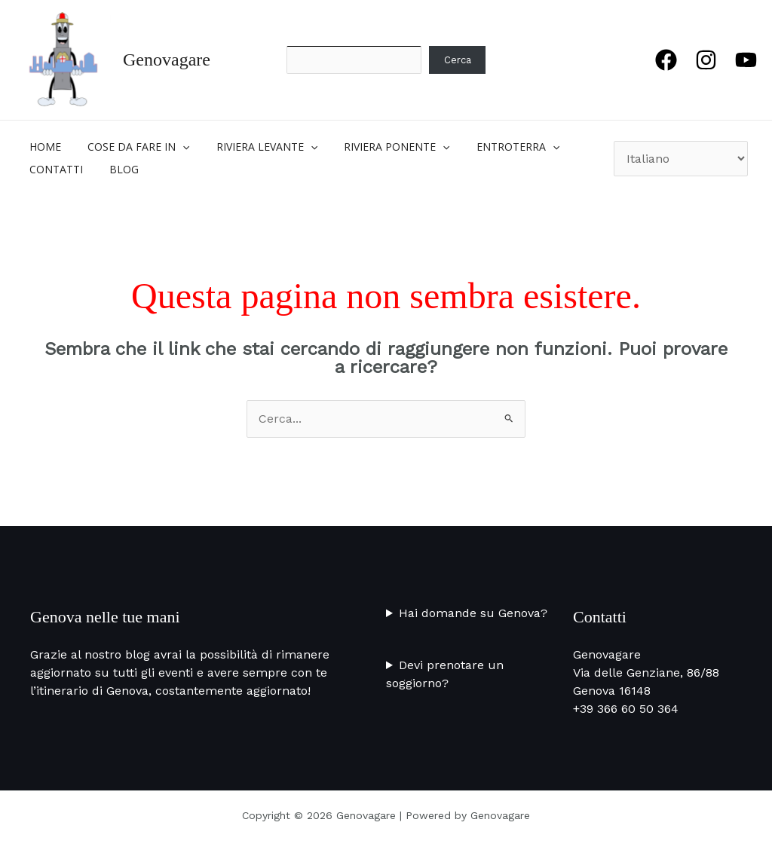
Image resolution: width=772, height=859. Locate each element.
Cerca (457, 60)
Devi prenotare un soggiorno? (445, 674)
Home (43, 146)
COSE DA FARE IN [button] (131, 147)
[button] (175, 147)
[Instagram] (706, 60)
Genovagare (166, 59)
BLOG (116, 169)
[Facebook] (666, 60)
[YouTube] (746, 60)
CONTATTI (54, 169)
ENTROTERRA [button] (493, 147)
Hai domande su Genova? (473, 613)
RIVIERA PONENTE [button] (378, 147)
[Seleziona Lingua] (681, 158)
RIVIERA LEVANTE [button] (253, 147)
